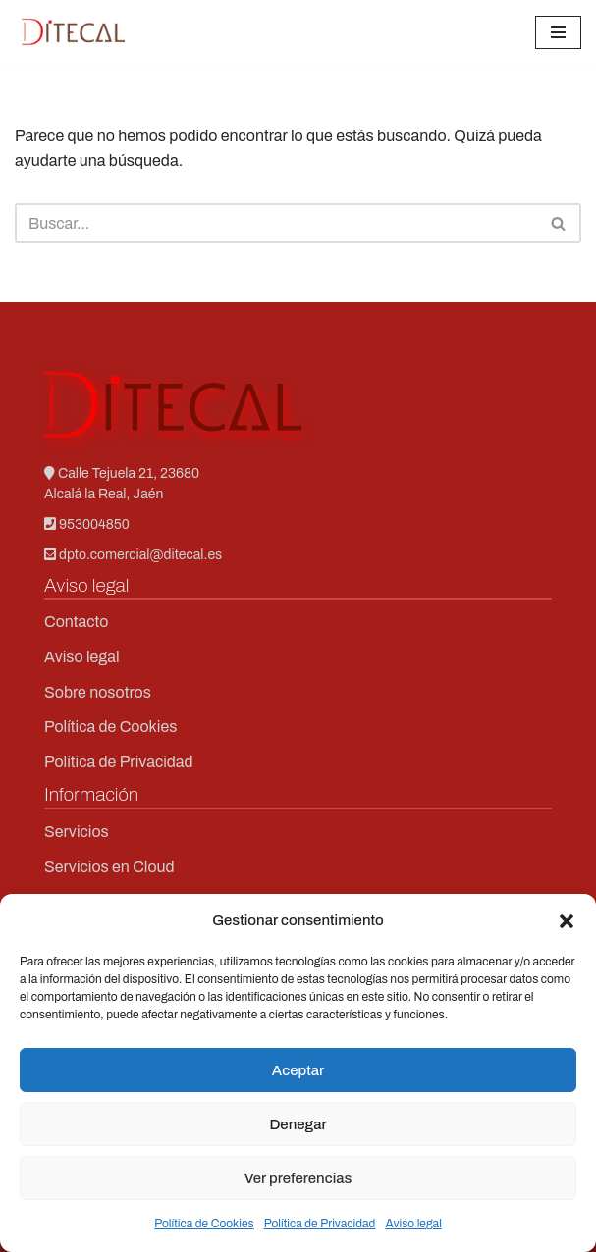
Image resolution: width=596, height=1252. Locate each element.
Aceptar (298, 1070)
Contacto (76, 621)
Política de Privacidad (320, 1223)
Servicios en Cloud (109, 867)
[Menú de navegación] (558, 32)
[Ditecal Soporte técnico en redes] (74, 32)
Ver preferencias (298, 1178)
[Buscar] (276, 223)
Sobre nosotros (97, 692)
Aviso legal (413, 1223)
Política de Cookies (204, 1223)
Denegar (297, 1124)
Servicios (76, 831)
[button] (566, 921)
